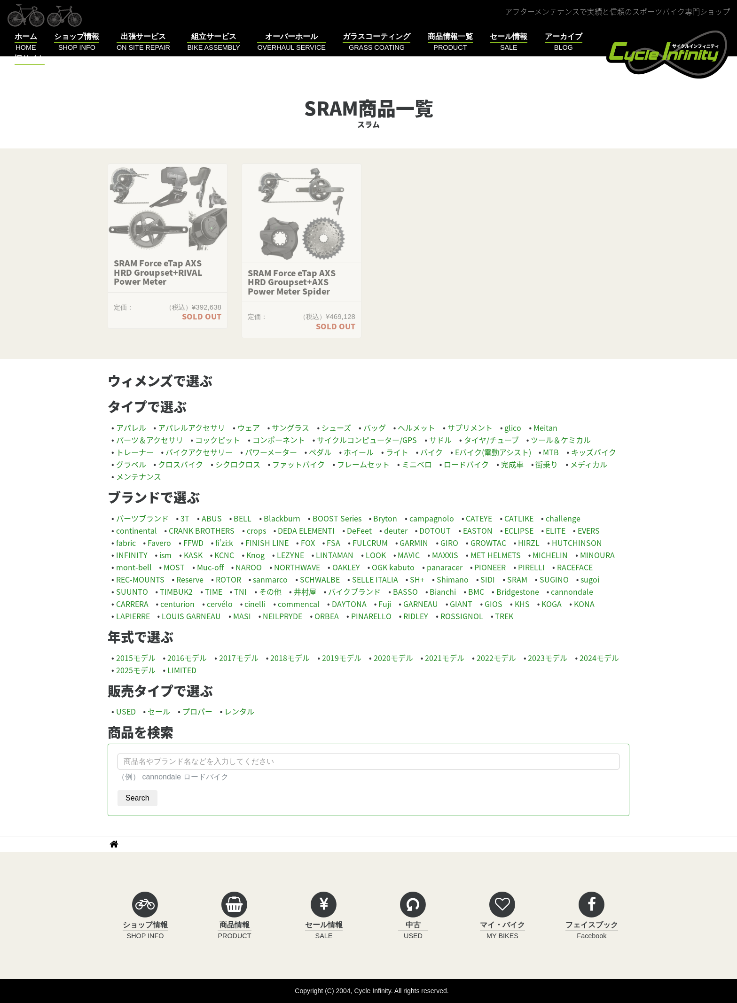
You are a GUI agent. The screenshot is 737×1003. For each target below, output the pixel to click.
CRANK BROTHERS (202, 530)
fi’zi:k (224, 542)
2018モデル (290, 657)
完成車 (512, 464)
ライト (397, 452)
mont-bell (134, 567)
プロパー (197, 711)
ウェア (248, 427)
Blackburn (282, 518)
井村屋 (305, 591)
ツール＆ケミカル (561, 439)
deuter (396, 530)
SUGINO (554, 579)
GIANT (461, 603)
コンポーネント (278, 439)
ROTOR (228, 579)
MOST (174, 567)
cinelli (255, 603)
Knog (255, 554)
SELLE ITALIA (375, 579)
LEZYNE (290, 554)
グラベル (131, 464)
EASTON (478, 530)
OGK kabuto (393, 567)
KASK (193, 554)
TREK (504, 616)
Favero (159, 542)
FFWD (193, 542)
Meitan (545, 427)
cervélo (220, 603)
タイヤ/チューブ (491, 439)
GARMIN (414, 542)
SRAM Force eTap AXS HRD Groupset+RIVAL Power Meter (158, 272)
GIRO (449, 542)
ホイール (359, 452)
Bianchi (443, 591)
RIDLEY (415, 616)
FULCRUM (370, 542)
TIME (213, 591)
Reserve (190, 579)
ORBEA (326, 616)
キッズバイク (593, 452)
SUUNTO (132, 591)
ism (165, 554)
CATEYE (479, 518)
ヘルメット (416, 427)
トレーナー (135, 452)
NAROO (248, 567)
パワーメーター (271, 452)
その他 (270, 591)
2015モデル (136, 657)
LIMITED (181, 670)
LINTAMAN (334, 554)
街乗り (546, 464)
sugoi (589, 579)
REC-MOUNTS (140, 579)
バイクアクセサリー (199, 452)
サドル (440, 439)
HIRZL (529, 542)
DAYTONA (349, 603)
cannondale (572, 591)
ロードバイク (466, 464)
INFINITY (132, 554)
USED (126, 711)
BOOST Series (337, 518)
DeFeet (359, 530)
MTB (551, 452)
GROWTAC (488, 542)
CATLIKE (518, 518)
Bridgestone (517, 591)
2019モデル (341, 657)
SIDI (487, 579)
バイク (431, 452)
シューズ (336, 427)
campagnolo (431, 518)
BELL (242, 518)
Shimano (453, 579)
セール (159, 711)
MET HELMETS (495, 554)
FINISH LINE (267, 542)
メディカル (588, 464)
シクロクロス (237, 464)
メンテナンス (138, 476)
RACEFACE (575, 567)
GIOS (493, 603)
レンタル (239, 711)
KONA (584, 603)
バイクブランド (354, 591)
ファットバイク (298, 464)
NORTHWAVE (297, 567)
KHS (522, 603)
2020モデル (393, 657)
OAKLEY (346, 567)
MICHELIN (550, 554)
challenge (563, 518)
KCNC (224, 554)
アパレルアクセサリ (191, 427)
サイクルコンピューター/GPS (367, 439)
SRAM (517, 579)
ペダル (320, 452)
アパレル (131, 427)
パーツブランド (142, 518)
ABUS (212, 518)
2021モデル (444, 657)
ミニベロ (417, 464)
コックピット (217, 439)
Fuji (384, 603)
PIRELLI (531, 567)
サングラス (290, 427)
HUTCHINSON (577, 542)
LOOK (376, 554)
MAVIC (409, 554)
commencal (299, 603)
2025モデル (136, 670)
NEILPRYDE (282, 616)
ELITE (555, 530)
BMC (476, 591)
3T (184, 518)
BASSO (405, 591)
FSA (333, 542)
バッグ (374, 427)
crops (256, 530)
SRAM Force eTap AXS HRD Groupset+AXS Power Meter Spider (292, 282)
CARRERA (132, 603)
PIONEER (490, 567)
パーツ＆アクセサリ (149, 439)
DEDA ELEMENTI (306, 530)
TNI (240, 591)
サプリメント (470, 427)
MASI (242, 616)
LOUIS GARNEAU (191, 616)
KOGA (551, 603)
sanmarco (270, 579)
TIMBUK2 (176, 591)
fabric (126, 542)
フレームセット (363, 464)
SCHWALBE (320, 579)
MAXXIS (445, 554)
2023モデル (547, 657)
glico (512, 427)
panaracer (445, 567)
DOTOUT (435, 530)
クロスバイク (180, 464)
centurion (177, 603)
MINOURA (597, 554)
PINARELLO (371, 616)
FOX (308, 542)
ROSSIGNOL (461, 616)
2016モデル (187, 657)
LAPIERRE (133, 616)
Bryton (385, 518)
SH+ (417, 579)
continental (136, 530)
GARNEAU (420, 603)
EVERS (589, 530)
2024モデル (599, 657)
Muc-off (210, 567)
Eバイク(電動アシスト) (493, 452)
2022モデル (496, 657)
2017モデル (239, 657)
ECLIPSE (518, 530)
